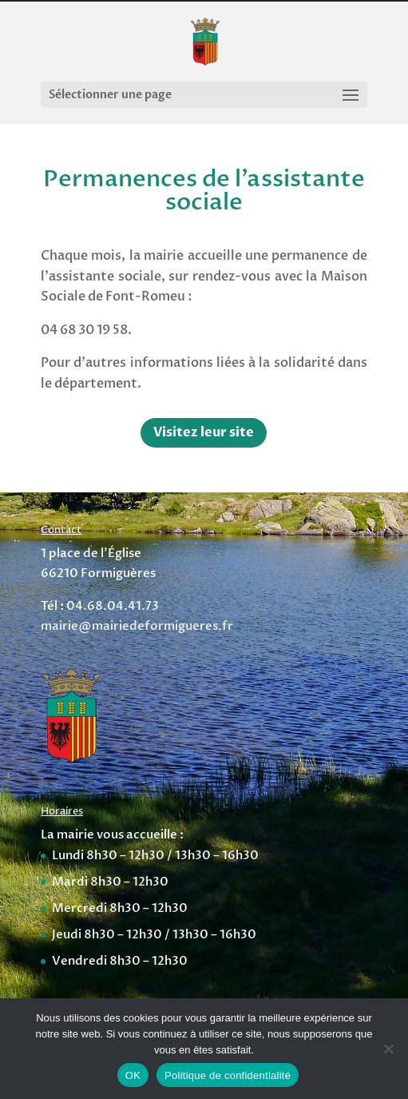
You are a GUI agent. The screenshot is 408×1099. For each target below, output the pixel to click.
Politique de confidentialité (227, 1075)
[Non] (388, 1049)
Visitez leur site (203, 432)
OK (133, 1075)
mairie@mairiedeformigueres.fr (137, 626)
